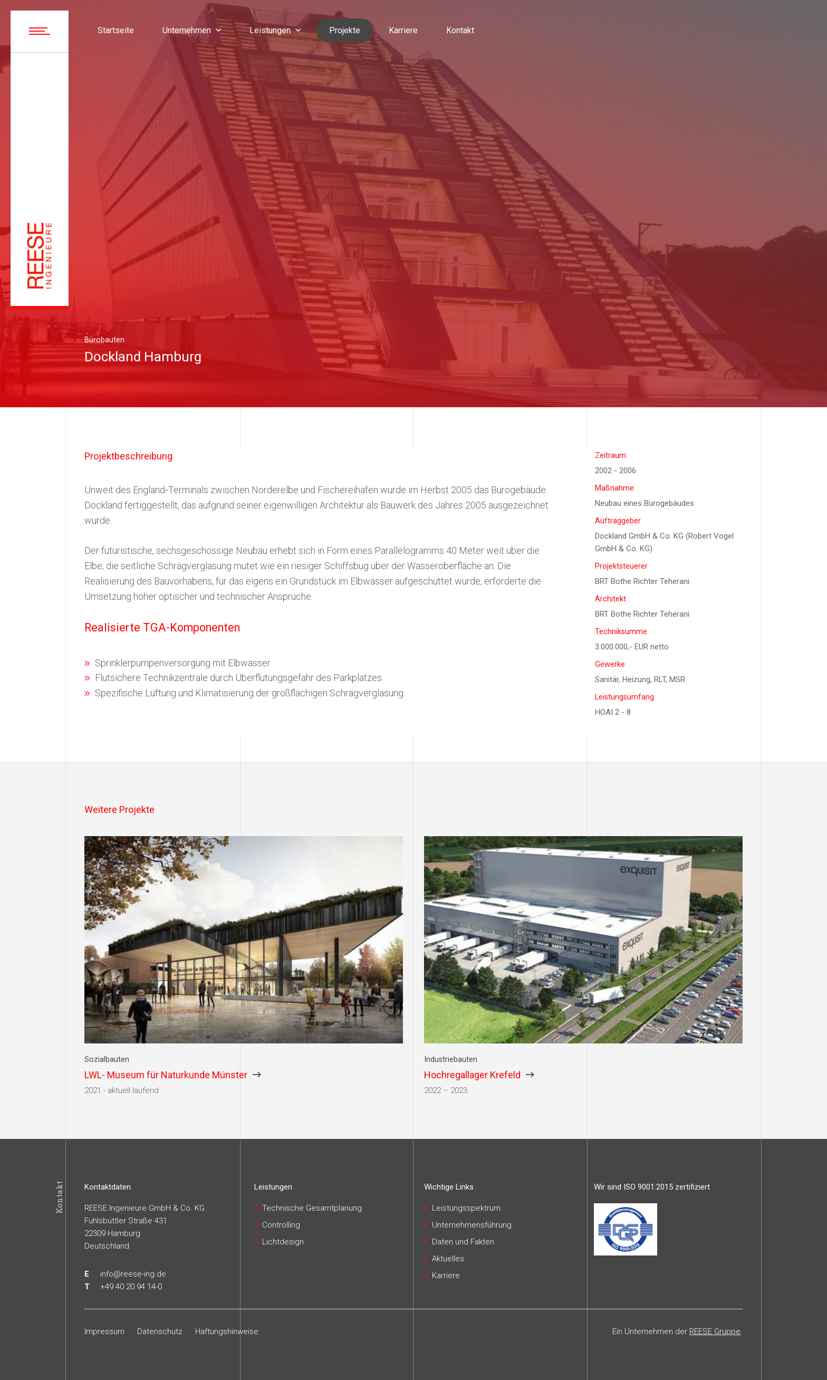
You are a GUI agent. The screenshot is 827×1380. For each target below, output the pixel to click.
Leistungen (273, 1187)
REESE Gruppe (715, 1331)
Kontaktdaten (107, 1187)
